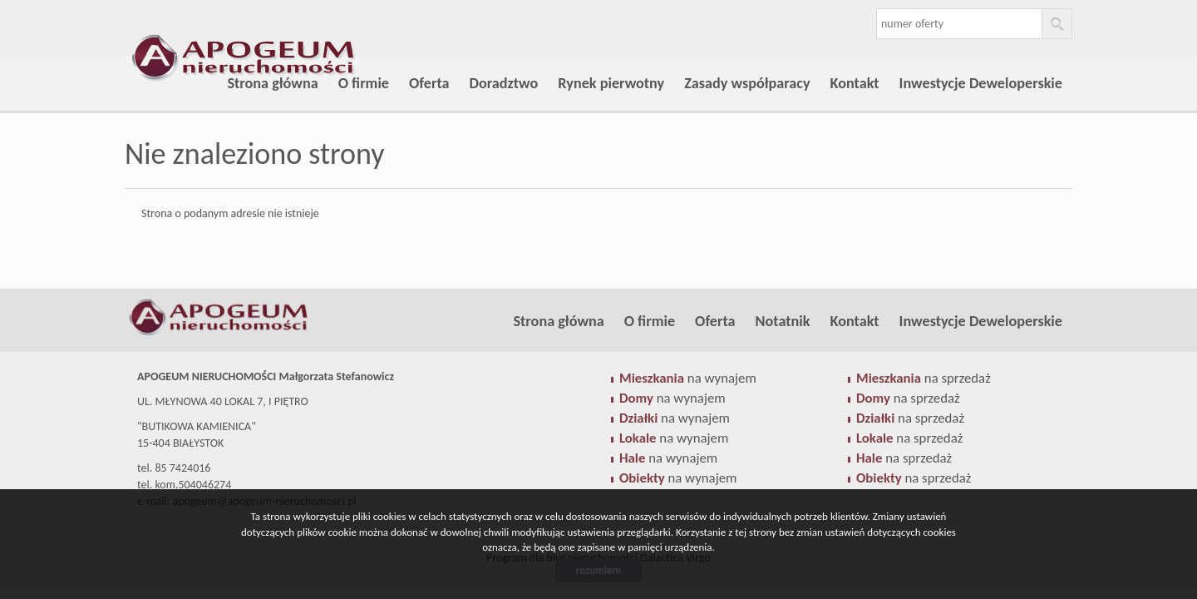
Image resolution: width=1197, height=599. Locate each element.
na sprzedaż (923, 378)
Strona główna (272, 83)
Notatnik (783, 321)
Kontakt (854, 83)
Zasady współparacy (747, 83)
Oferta (429, 83)
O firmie (363, 83)
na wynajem (687, 378)
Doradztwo (504, 83)
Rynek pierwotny (611, 83)
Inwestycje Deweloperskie (980, 83)
